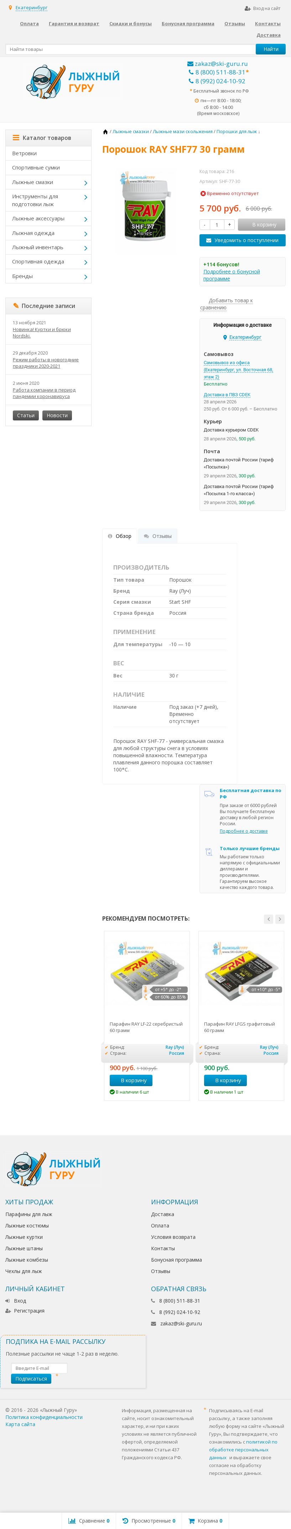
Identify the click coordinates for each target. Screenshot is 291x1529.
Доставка (268, 35)
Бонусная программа (188, 23)
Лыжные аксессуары (38, 218)
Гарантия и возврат (74, 23)
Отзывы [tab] (158, 536)
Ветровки (24, 153)
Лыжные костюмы (27, 1225)
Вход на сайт (262, 8)
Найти (271, 49)
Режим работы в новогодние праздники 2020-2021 (46, 362)
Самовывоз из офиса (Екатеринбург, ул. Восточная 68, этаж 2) (238, 369)
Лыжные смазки (32, 181)
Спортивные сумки (36, 167)
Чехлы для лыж (23, 1271)
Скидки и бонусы (130, 23)
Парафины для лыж (28, 1214)
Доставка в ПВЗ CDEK (227, 394)
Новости (57, 415)
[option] (147, 1016)
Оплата (29, 23)
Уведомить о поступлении (246, 240)
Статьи (26, 415)
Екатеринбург (31, 7)
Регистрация (25, 1310)
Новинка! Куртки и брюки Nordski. (42, 332)
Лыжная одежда (33, 232)
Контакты (268, 23)
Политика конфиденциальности (44, 1417)
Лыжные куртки (24, 1237)
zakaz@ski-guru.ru (217, 63)
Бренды (22, 275)
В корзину (130, 1080)
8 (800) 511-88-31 (217, 72)
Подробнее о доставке (244, 831)
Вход (15, 1300)
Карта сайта (20, 1424)
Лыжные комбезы (26, 1259)
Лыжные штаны (24, 1248)
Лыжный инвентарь (37, 247)
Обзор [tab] (119, 536)
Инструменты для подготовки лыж (35, 200)
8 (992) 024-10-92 (217, 81)
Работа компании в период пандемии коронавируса (44, 393)
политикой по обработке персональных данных (243, 1450)
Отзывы (234, 23)
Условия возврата (173, 1237)
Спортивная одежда (38, 261)
